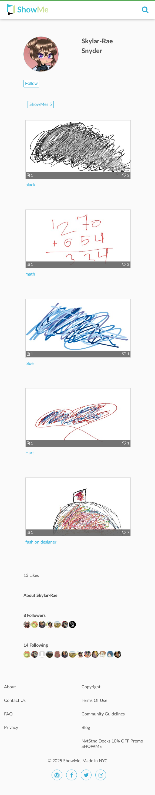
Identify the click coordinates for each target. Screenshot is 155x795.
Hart (29, 453)
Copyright (91, 687)
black (30, 185)
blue (29, 363)
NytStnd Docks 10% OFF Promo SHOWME (112, 744)
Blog (86, 727)
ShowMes (40, 104)
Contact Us (15, 700)
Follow (31, 83)
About (10, 687)
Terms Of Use (94, 700)
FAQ (8, 714)
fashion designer (40, 542)
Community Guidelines (103, 714)
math (30, 274)
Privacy (11, 727)
